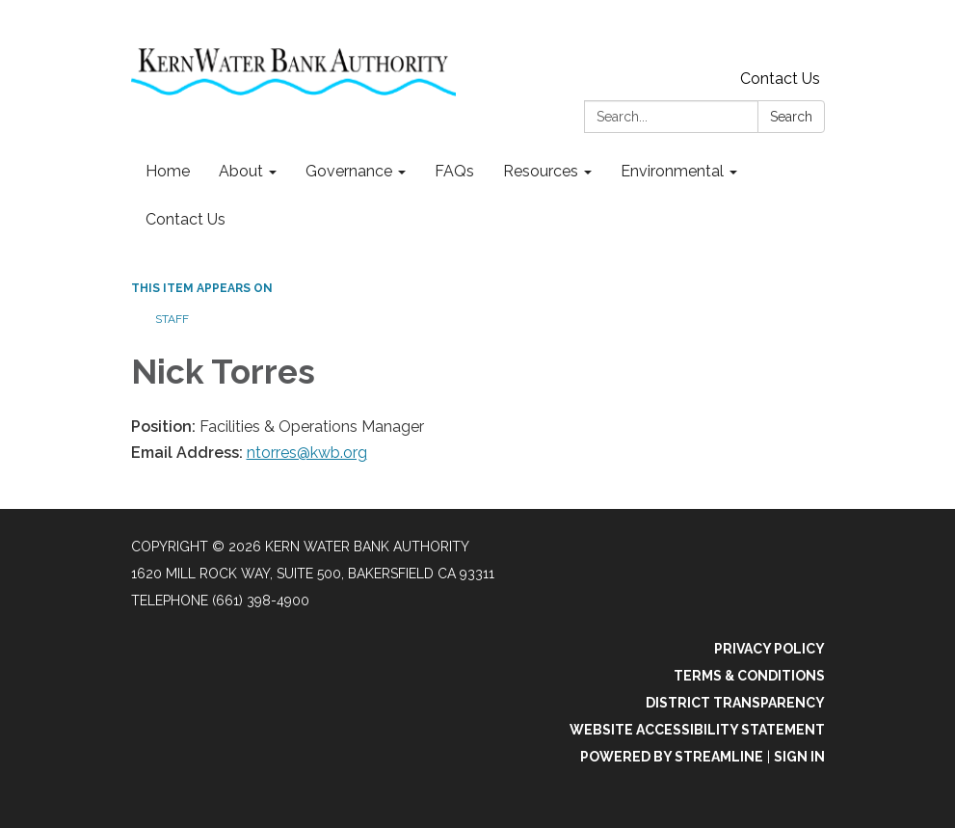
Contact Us (780, 78)
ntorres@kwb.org (307, 452)
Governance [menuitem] (348, 171)
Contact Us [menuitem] (185, 219)
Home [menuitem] (168, 171)
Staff (172, 319)
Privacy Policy (769, 648)
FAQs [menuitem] (454, 171)
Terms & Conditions (749, 675)
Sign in (799, 756)
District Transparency (735, 702)
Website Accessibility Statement (697, 729)
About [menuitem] (241, 171)
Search (791, 116)
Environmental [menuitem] (672, 171)
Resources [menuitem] (540, 171)
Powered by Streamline (671, 756)
